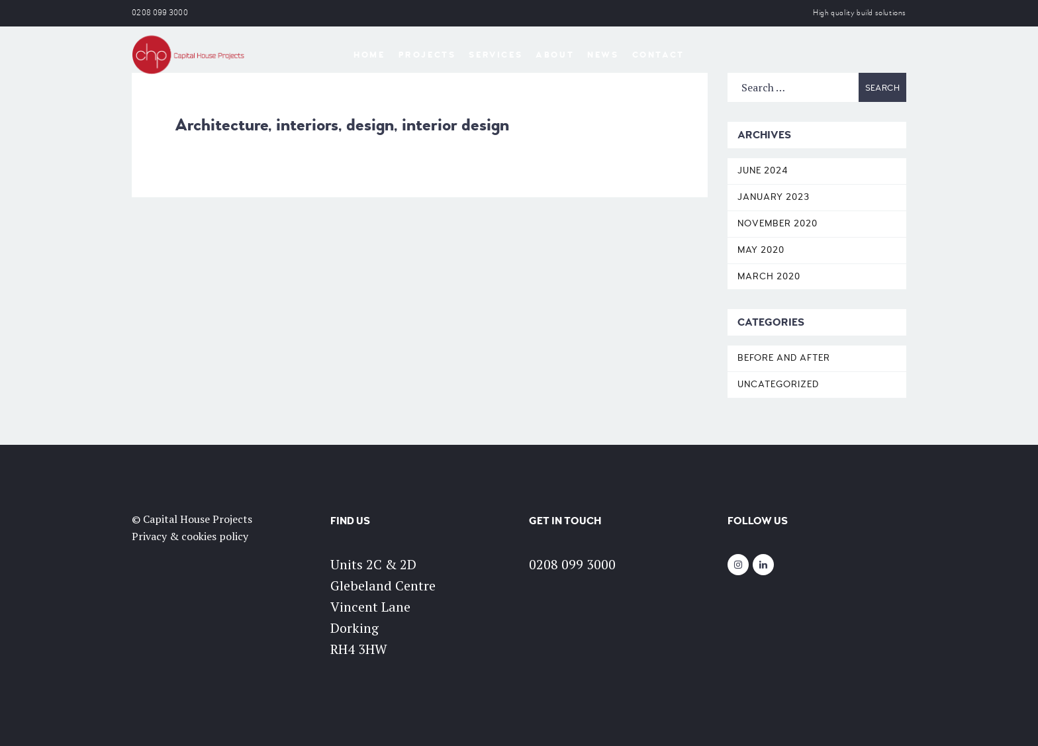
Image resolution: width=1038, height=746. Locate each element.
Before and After (783, 357)
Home (369, 55)
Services (495, 55)
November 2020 (777, 223)
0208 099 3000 (160, 13)
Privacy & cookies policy (190, 536)
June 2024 (762, 170)
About (555, 55)
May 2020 (760, 250)
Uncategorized (778, 384)
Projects (427, 55)
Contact (658, 55)
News (602, 55)
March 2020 (768, 276)
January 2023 (773, 197)
